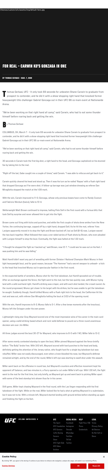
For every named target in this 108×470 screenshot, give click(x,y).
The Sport (56, 423)
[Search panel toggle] (99, 10)
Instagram (70, 426)
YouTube (69, 436)
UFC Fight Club (58, 443)
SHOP (92, 10)
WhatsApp (70, 433)
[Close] (104, 459)
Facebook (69, 423)
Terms (94, 423)
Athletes (29, 10)
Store (55, 440)
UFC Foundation (59, 426)
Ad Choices (96, 430)
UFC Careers (57, 430)
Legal (94, 420)
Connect (58, 10)
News (39, 10)
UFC (54, 420)
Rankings (18, 10)
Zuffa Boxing (81, 10)
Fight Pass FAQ (84, 423)
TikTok (68, 440)
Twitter (69, 443)
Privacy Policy (97, 426)
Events (7, 10)
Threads (69, 430)
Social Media (71, 420)
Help (81, 420)
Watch (68, 10)
